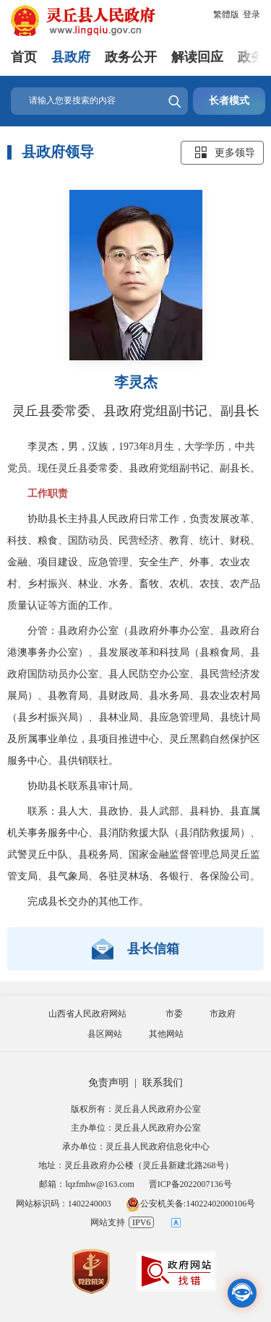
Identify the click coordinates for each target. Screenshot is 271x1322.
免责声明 (108, 1082)
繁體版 (226, 14)
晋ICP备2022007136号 (190, 1184)
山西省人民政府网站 (87, 1014)
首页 (24, 57)
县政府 (70, 57)
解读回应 (197, 57)
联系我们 (162, 1082)
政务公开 (131, 57)
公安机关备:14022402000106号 (190, 1204)
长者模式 (229, 100)
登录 (251, 14)
